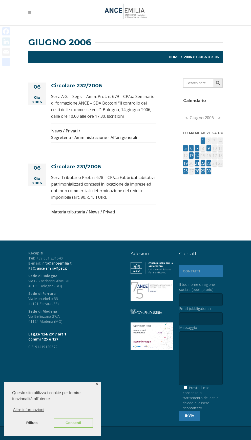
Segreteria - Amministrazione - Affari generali (94, 137)
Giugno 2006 (202, 118)
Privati (72, 131)
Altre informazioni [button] (28, 410)
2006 (188, 56)
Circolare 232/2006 (76, 86)
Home (174, 56)
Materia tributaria (68, 212)
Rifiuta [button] (32, 423)
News (56, 131)
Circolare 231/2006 (76, 167)
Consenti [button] (73, 423)
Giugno (203, 56)
